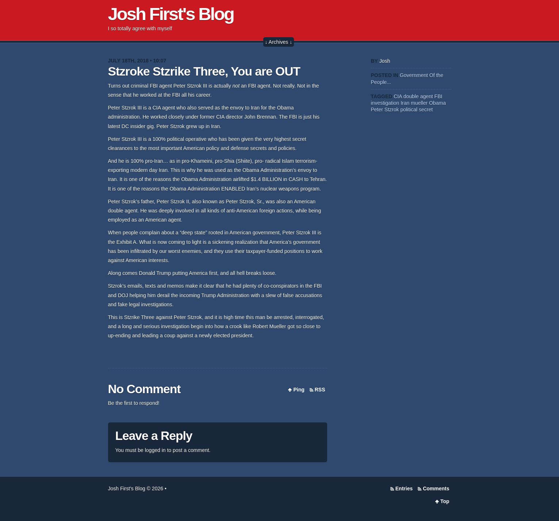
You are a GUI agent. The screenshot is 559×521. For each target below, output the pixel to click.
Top (444, 501)
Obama (437, 103)
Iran (405, 103)
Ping (298, 389)
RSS (320, 389)
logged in (155, 450)
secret (426, 109)
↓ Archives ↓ (278, 42)
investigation (385, 103)
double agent (418, 96)
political (408, 109)
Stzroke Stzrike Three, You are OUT (204, 71)
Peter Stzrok (385, 109)
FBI (438, 96)
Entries (404, 488)
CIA (398, 96)
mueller (419, 103)
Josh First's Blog (171, 14)
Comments (436, 488)
